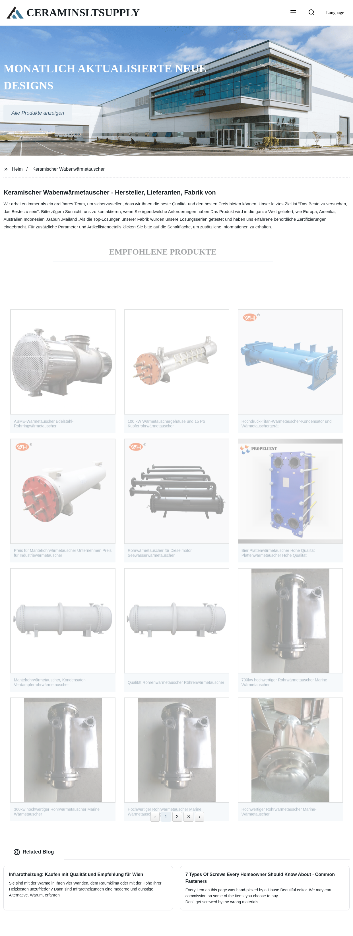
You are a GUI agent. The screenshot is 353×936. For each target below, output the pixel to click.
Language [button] (335, 12)
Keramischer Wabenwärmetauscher (68, 169)
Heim (17, 169)
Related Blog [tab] (33, 852)
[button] (293, 13)
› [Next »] (199, 816)
